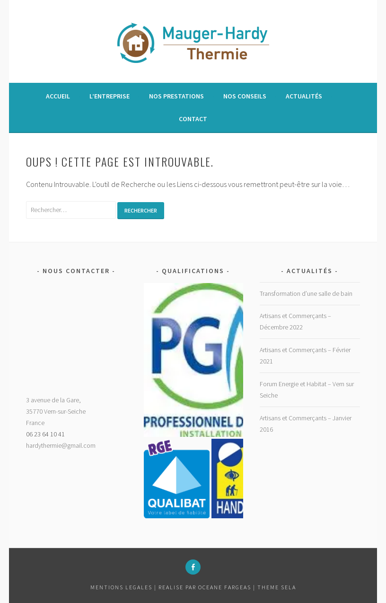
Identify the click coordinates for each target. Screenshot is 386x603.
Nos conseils (244, 96)
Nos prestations (176, 96)
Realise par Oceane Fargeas (204, 587)
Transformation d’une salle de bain (306, 293)
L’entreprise (109, 96)
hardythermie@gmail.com (61, 445)
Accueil (58, 96)
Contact (193, 119)
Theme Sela (276, 587)
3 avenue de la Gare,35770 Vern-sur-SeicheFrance (56, 411)
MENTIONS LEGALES (122, 587)
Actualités (304, 96)
